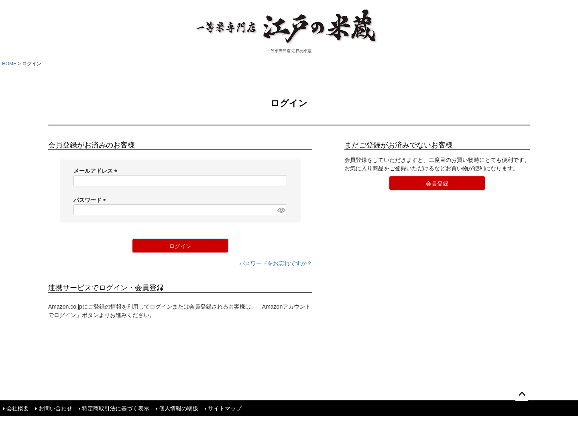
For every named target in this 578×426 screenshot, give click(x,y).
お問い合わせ (55, 408)
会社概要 (17, 408)
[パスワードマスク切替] (281, 210)
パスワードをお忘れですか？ (275, 263)
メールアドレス (96, 171)
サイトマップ (225, 408)
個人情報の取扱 (178, 408)
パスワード (91, 200)
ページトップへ (521, 394)
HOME (9, 64)
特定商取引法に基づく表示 (115, 408)
